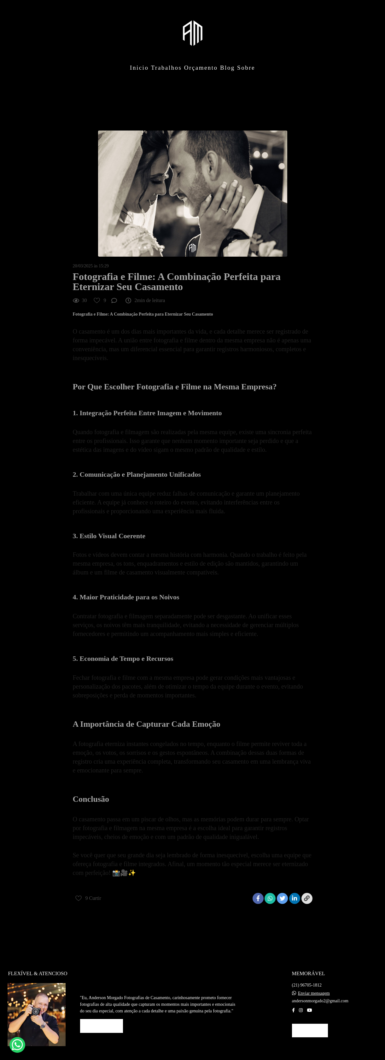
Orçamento (201, 67)
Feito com (192, 1054)
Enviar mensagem (314, 985)
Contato (310, 1022)
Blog (227, 67)
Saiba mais (101, 1018)
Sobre (246, 67)
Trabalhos (166, 67)
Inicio (139, 67)
